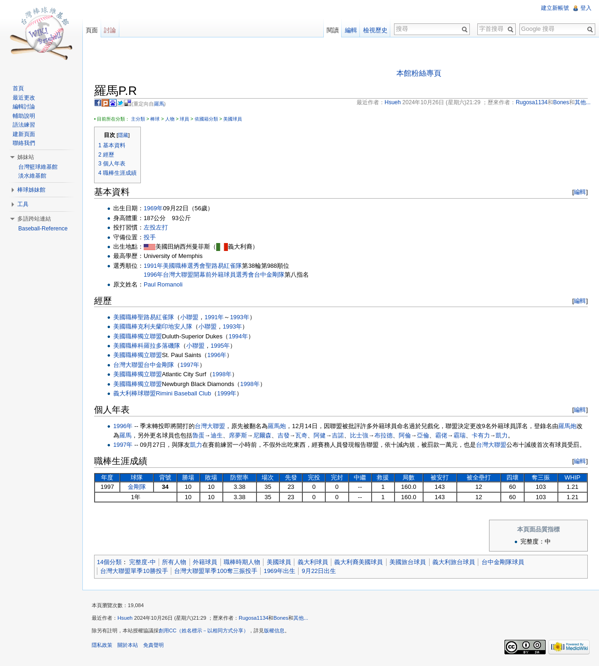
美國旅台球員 (407, 562)
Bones (280, 618)
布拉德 (383, 435)
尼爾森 (262, 435)
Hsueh (124, 618)
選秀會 (196, 265)
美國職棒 (175, 265)
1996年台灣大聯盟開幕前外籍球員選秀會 (199, 274)
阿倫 (405, 435)
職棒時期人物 (242, 562)
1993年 (239, 317)
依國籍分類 (206, 119)
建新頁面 (24, 134)
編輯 (580, 191)
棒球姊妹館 (31, 189)
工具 (23, 204)
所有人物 (174, 562)
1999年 (226, 393)
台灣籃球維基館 (38, 167)
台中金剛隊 (269, 274)
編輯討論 (24, 106)
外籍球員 (205, 562)
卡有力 (481, 435)
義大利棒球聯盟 (134, 393)
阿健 (320, 435)
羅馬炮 (277, 426)
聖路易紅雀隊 (223, 265)
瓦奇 (301, 435)
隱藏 (123, 135)
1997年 (189, 364)
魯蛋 (198, 435)
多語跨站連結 (34, 218)
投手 (150, 237)
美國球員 (232, 119)
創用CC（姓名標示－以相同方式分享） (203, 630)
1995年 (220, 345)
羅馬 (159, 104)
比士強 (359, 435)
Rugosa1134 (253, 618)
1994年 (238, 336)
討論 (110, 30)
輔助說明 (24, 116)
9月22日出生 (319, 570)
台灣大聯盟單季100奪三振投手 (215, 570)
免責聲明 (153, 645)
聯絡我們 (24, 143)
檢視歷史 (375, 30)
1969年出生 (279, 570)
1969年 (153, 208)
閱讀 (333, 30)
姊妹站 (25, 157)
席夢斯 (238, 435)
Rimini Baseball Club (183, 393)
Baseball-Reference (42, 228)
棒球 (155, 119)
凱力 (502, 435)
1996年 (216, 354)
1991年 (153, 265)
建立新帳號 (555, 8)
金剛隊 (137, 486)
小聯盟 (189, 317)
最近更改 (24, 97)
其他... (300, 618)
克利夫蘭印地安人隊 (165, 326)
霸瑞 (459, 435)
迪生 (217, 435)
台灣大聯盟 (128, 364)
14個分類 (109, 562)
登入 (586, 8)
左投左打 (156, 227)
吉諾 (338, 435)
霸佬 (441, 435)
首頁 (18, 88)
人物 (170, 119)
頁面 (92, 30)
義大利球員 (313, 562)
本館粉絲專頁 (418, 73)
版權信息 (274, 630)
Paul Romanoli (163, 284)
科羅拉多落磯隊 (159, 345)
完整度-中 (142, 562)
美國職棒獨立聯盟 (137, 336)
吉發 (284, 435)
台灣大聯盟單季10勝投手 (134, 570)
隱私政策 (102, 645)
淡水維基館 (32, 175)
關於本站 (127, 645)
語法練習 (24, 125)
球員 (184, 119)
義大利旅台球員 (453, 562)
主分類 (138, 119)
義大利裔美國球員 (358, 562)
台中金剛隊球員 (503, 562)
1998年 (222, 374)
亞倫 (423, 435)
